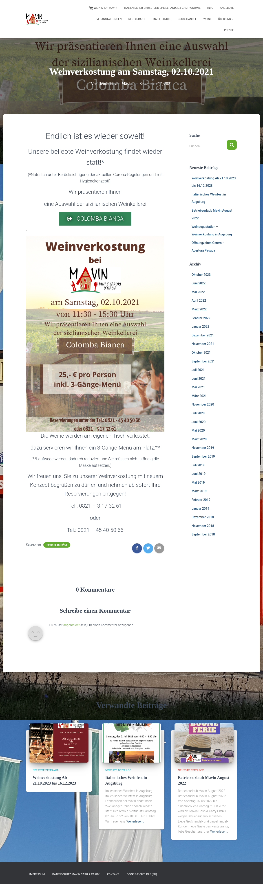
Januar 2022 (200, 326)
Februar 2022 (201, 318)
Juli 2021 (198, 370)
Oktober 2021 (201, 352)
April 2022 (199, 300)
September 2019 (203, 456)
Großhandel (187, 19)
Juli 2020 (198, 413)
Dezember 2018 (203, 517)
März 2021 (199, 396)
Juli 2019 (198, 465)
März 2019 (199, 491)
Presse (229, 30)
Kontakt (113, 874)
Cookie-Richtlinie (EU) (142, 874)
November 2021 (203, 344)
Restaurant (136, 19)
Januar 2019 (200, 508)
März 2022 (199, 309)
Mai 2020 (198, 430)
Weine (207, 19)
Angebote (227, 7)
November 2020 (203, 404)
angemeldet (71, 625)
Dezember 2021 (203, 335)
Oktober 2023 (201, 274)
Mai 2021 (198, 387)
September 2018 (203, 534)
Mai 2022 (198, 292)
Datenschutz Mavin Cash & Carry (75, 874)
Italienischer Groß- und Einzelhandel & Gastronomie (162, 7)
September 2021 (203, 361)
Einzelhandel (161, 19)
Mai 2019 (198, 482)
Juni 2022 (199, 283)
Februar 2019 (201, 500)
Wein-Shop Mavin (102, 8)
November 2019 (203, 448)
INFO (210, 7)
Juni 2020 (199, 422)
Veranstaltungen (109, 19)
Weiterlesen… (135, 821)
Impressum (37, 874)
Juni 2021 (199, 378)
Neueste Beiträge (56, 545)
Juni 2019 (199, 474)
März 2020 (199, 439)
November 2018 (203, 526)
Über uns (226, 19)
